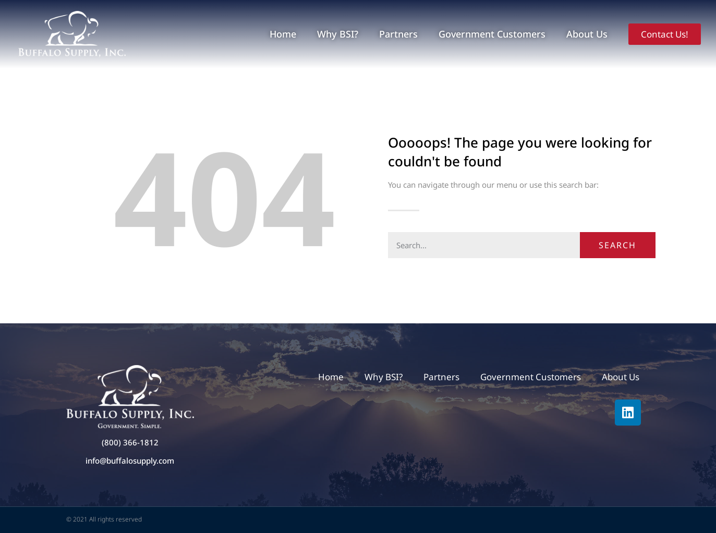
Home (283, 34)
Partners (398, 34)
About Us (587, 34)
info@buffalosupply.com (130, 460)
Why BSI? (337, 34)
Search (617, 245)
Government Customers (492, 34)
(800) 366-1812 (130, 442)
